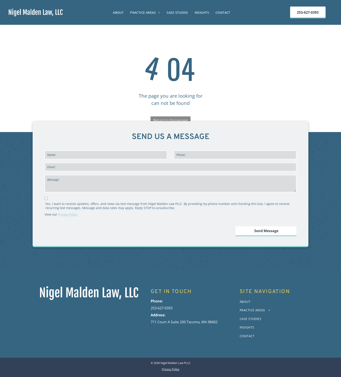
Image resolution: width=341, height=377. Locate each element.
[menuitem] (118, 12)
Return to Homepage (170, 120)
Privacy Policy (67, 214)
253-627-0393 (161, 308)
